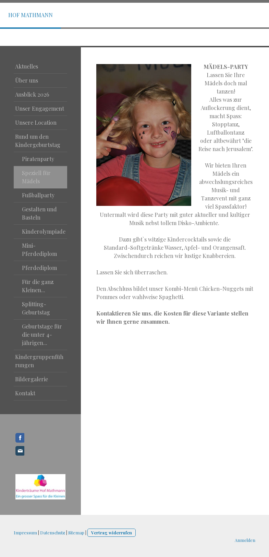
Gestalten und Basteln (39, 213)
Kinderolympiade (43, 231)
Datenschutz (52, 532)
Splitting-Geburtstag (36, 308)
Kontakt (25, 393)
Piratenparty (38, 158)
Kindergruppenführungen (39, 361)
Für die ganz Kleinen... (37, 286)
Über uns (26, 80)
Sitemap (76, 532)
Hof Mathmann (30, 14)
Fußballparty (38, 195)
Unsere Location (36, 122)
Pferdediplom (39, 267)
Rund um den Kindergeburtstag (37, 140)
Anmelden (245, 540)
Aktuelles (26, 66)
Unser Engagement (39, 108)
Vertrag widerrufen (111, 532)
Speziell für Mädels (36, 177)
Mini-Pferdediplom (39, 249)
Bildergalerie (31, 379)
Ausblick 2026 (32, 94)
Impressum (25, 532)
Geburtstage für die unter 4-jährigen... (42, 334)
